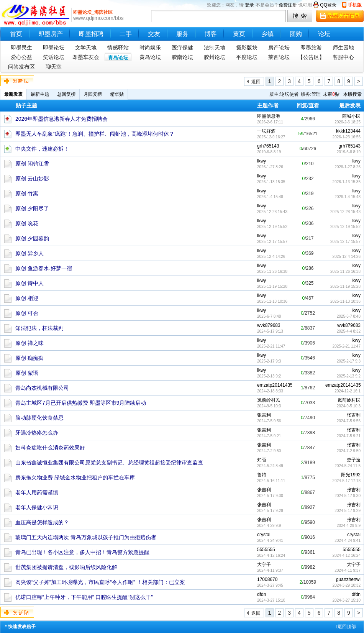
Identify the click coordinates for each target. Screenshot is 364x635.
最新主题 (40, 94)
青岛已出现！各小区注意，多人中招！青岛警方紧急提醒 (82, 552)
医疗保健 (182, 47)
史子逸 (354, 460)
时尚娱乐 (150, 47)
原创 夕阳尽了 (32, 208)
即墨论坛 (53, 47)
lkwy (356, 161)
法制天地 (214, 47)
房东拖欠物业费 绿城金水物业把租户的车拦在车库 (75, 477)
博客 (211, 34)
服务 (182, 34)
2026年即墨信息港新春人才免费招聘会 (61, 119)
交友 (154, 34)
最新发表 (13, 94)
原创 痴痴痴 (29, 358)
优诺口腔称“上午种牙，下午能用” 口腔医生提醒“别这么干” (84, 597)
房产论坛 (279, 47)
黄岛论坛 (150, 57)
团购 (296, 34)
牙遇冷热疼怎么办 (36, 433)
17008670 (267, 579)
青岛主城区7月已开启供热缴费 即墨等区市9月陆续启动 (80, 403)
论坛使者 (289, 94)
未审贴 (331, 94)
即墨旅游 (311, 47)
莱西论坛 (279, 57)
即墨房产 (50, 34)
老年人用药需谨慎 (36, 492)
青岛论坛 (118, 58)
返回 (256, 81)
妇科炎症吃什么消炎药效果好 (50, 448)
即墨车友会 (85, 57)
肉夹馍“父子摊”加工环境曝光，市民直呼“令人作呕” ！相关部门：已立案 (100, 582)
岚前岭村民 (349, 400)
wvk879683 (349, 325)
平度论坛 (246, 57)
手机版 (355, 5)
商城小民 (351, 116)
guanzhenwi (348, 579)
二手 (126, 34)
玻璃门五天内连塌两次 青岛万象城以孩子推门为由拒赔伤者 (85, 537)
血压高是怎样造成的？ (42, 522)
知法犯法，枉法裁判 (39, 328)
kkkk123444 (348, 131)
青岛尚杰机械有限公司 (42, 388)
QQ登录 (328, 5)
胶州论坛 (214, 57)
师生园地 (343, 47)
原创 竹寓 (26, 193)
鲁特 (261, 474)
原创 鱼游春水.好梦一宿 (43, 268)
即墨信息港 (268, 116)
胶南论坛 (182, 57)
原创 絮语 (26, 373)
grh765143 (350, 146)
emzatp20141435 (343, 385)
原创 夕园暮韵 (32, 238)
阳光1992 (351, 474)
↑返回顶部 (345, 626)
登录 (249, 5)
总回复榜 (66, 94)
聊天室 (54, 67)
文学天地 (86, 47)
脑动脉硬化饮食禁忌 (39, 418)
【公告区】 (311, 57)
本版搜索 (352, 94)
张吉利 (354, 415)
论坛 (324, 34)
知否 (261, 460)
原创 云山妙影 (32, 179)
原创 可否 (26, 313)
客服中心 (343, 57)
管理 (316, 94)
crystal (354, 534)
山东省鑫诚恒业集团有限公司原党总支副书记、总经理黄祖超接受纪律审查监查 (109, 462)
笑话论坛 (53, 57)
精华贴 (117, 94)
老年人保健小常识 (36, 507)
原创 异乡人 (29, 253)
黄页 (239, 34)
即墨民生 (21, 47)
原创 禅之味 (29, 343)
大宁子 (354, 564)
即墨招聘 (91, 34)
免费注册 (288, 5)
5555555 (352, 549)
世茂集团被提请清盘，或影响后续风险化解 (66, 567)
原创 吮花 (26, 223)
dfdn (356, 594)
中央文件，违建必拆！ (42, 149)
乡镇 (267, 34)
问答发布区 (21, 67)
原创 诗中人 (29, 283)
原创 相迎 (26, 298)
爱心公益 (21, 57)
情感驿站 (118, 47)
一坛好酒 (266, 131)
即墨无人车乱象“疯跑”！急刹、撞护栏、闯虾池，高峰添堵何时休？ (94, 134)
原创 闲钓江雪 (32, 164)
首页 (16, 34)
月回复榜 (93, 94)
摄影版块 (246, 47)
